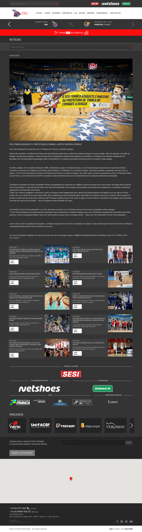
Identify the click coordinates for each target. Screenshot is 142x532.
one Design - (115, 529)
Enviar (128, 442)
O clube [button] (38, 13)
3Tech (127, 529)
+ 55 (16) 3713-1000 (22, 508)
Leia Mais (12, 262)
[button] (9, 24)
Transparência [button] (101, 13)
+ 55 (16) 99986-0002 (23, 511)
